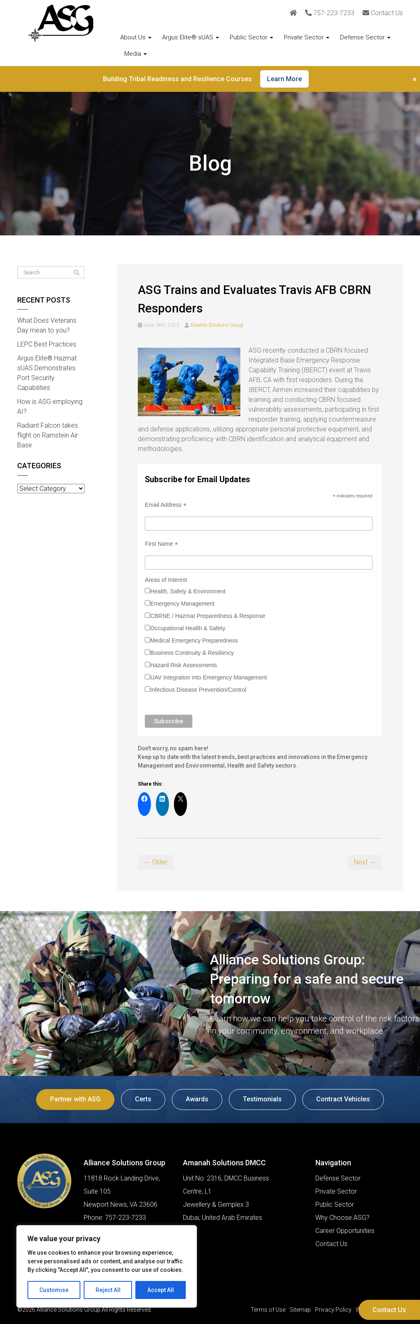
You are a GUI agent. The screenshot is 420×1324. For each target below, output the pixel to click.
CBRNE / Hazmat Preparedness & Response (207, 616)
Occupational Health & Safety (187, 628)
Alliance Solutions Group (217, 325)
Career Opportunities (344, 1231)
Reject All (108, 1290)
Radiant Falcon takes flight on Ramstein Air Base (47, 435)
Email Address (166, 505)
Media (135, 53)
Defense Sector (365, 37)
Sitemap (300, 1309)
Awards (197, 1099)
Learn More (284, 79)
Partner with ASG (75, 1099)
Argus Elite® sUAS (190, 37)
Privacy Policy (333, 1309)
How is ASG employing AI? (49, 406)
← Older (155, 862)
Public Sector (251, 37)
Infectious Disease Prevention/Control (198, 689)
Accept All (160, 1290)
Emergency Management (182, 603)
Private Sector (306, 37)
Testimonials (262, 1099)
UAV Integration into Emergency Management (208, 677)
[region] (106, 1266)
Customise (53, 1290)
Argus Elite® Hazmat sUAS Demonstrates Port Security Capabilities (47, 373)
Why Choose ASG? (342, 1217)
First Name (161, 544)
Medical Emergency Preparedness (194, 640)
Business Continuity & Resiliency (192, 652)
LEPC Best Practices (46, 344)
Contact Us (389, 1310)
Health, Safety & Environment (188, 591)
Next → (365, 862)
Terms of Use (268, 1309)
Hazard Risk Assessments (183, 665)
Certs (143, 1099)
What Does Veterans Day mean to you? (46, 325)
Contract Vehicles (343, 1099)
